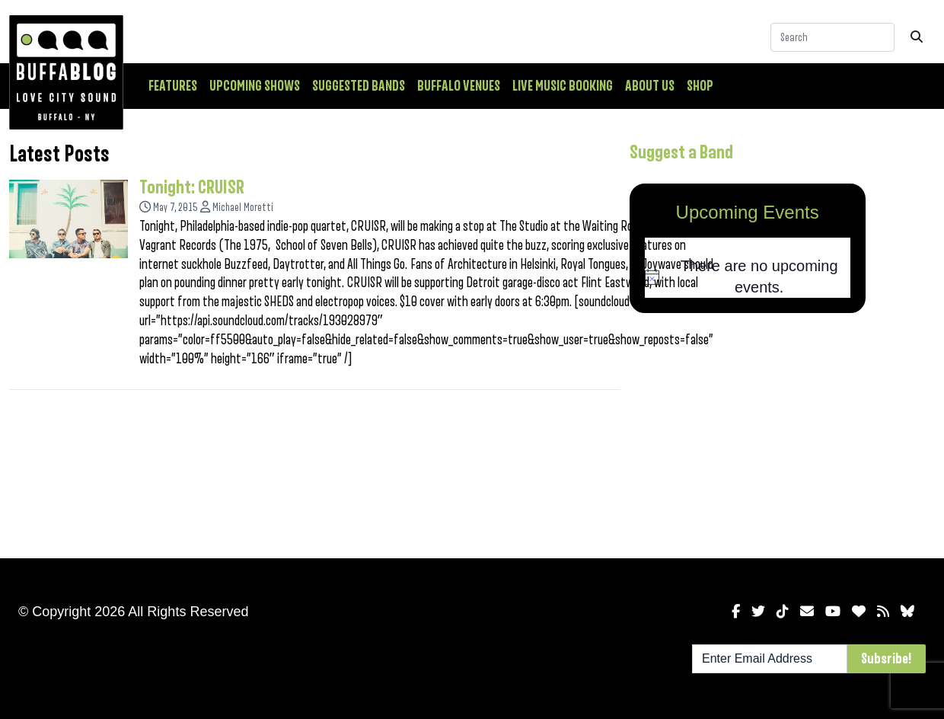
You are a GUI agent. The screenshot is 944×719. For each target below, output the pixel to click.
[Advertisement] (748, 432)
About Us (650, 86)
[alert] (747, 277)
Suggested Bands (358, 86)
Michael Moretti (242, 207)
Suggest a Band (681, 152)
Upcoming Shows (254, 86)
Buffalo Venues (458, 86)
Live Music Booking (562, 86)
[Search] (832, 37)
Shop (700, 86)
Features (172, 86)
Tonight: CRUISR (191, 187)
